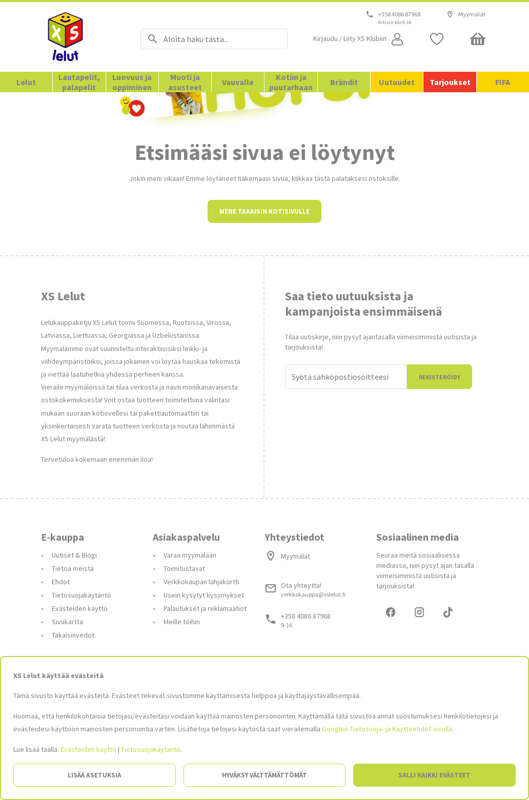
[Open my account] (359, 39)
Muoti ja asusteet (185, 82)
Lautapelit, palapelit (79, 82)
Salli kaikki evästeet (434, 775)
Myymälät (465, 14)
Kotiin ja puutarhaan (291, 82)
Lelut (26, 82)
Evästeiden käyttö (88, 749)
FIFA (502, 82)
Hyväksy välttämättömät (264, 775)
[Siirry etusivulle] (78, 36)
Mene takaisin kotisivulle (264, 300)
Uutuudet (397, 82)
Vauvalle (238, 82)
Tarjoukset (450, 82)
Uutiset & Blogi (74, 644)
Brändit (344, 82)
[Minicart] (477, 39)
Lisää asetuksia (94, 775)
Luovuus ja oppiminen (132, 82)
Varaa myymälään (190, 644)
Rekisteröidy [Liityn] (439, 466)
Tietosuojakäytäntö (150, 749)
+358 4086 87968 (399, 14)
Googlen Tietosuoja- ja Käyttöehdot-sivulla (387, 728)
